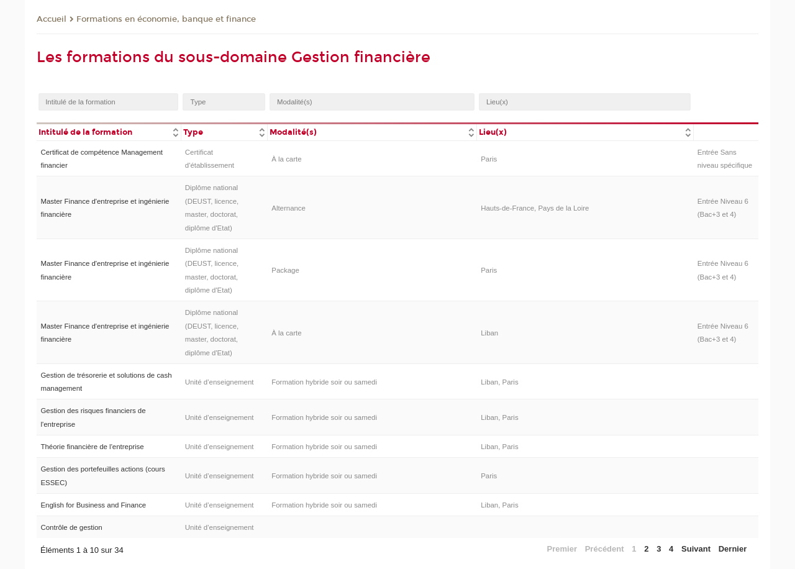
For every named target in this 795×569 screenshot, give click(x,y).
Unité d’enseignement (219, 382)
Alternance (288, 208)
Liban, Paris (499, 382)
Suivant (696, 548)
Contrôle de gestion (71, 527)
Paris (489, 159)
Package (285, 270)
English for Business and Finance (93, 505)
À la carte (286, 159)
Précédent (604, 548)
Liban (489, 333)
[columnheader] (109, 131)
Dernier (733, 548)
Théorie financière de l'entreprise (91, 446)
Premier (562, 548)
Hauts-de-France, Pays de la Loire (535, 208)
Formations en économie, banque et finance (166, 19)
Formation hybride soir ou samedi (324, 382)
